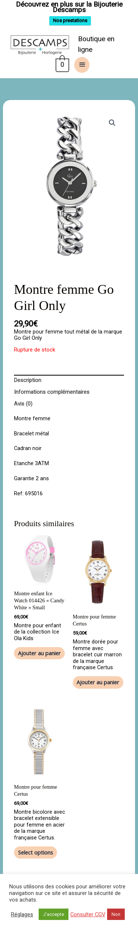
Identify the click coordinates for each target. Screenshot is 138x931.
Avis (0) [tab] (23, 403)
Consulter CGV (87, 914)
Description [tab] (27, 380)
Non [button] (116, 914)
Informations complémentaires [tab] (51, 392)
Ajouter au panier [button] (39, 653)
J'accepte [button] (53, 914)
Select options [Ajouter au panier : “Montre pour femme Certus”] (35, 852)
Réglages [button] (22, 914)
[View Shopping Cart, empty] (61, 65)
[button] (112, 122)
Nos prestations (70, 20)
